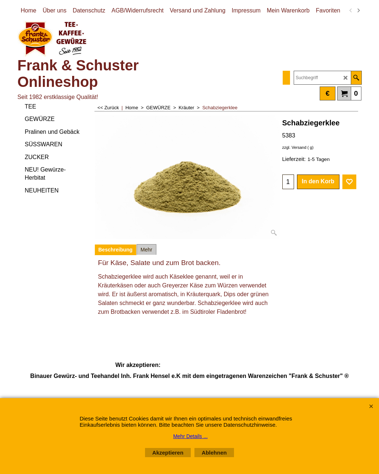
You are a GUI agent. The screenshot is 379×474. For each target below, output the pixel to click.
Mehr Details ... (190, 436)
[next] (358, 10)
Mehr (146, 250)
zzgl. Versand (294, 147)
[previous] (351, 10)
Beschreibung (116, 250)
